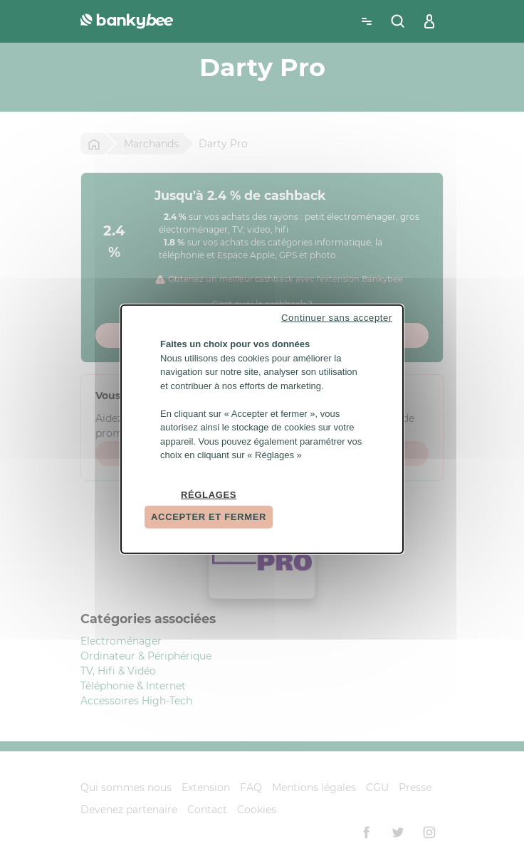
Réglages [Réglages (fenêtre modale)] (208, 494)
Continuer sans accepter (336, 317)
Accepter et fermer (208, 517)
